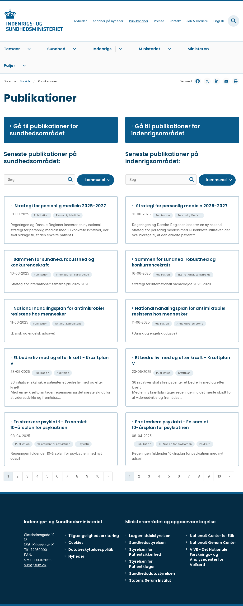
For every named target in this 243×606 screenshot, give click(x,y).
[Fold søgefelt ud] (233, 21)
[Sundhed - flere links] (73, 49)
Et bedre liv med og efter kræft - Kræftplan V (59, 360)
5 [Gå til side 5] (47, 476)
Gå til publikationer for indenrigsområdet (165, 130)
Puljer (9, 65)
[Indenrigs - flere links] (120, 49)
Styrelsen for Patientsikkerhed (145, 552)
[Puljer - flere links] (23, 65)
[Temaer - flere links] (28, 49)
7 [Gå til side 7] (67, 476)
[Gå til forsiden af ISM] (31, 21)
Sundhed (56, 49)
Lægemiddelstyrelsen (149, 535)
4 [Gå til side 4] (37, 476)
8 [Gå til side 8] (77, 476)
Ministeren (198, 49)
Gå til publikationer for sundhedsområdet (44, 130)
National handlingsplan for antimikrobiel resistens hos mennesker (57, 311)
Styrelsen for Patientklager (142, 564)
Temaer (12, 49)
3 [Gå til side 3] (27, 476)
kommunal (95, 179)
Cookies (76, 542)
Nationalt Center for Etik (212, 535)
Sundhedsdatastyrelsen (152, 573)
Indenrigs (102, 49)
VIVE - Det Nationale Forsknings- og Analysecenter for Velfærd (208, 557)
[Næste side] (108, 476)
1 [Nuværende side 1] (8, 476)
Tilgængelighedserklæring (83, 535)
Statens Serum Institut (150, 580)
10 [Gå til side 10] (97, 476)
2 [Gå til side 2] (18, 476)
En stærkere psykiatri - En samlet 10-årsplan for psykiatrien (48, 424)
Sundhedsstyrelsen (147, 542)
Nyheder (76, 556)
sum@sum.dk (35, 565)
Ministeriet (149, 49)
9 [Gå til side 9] (87, 476)
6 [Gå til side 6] (57, 476)
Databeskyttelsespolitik (83, 549)
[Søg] (39, 179)
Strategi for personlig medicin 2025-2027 (60, 206)
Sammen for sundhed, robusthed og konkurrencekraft (52, 262)
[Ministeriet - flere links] (168, 49)
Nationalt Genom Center (213, 542)
